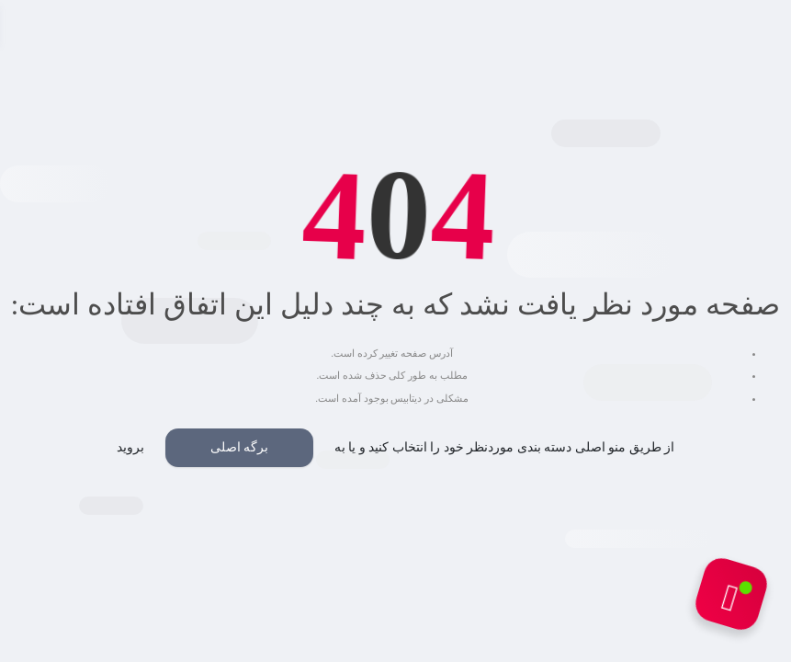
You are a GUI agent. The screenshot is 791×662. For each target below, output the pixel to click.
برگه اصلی (239, 447)
